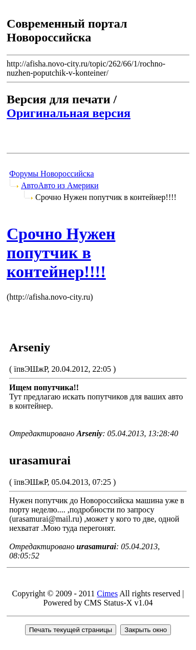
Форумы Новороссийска (51, 173)
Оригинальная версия (68, 113)
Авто (29, 185)
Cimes (107, 593)
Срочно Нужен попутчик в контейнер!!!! (61, 253)
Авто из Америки (68, 185)
